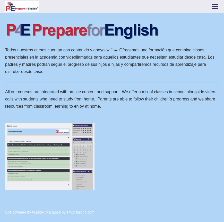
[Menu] (215, 6)
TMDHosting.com (80, 212)
